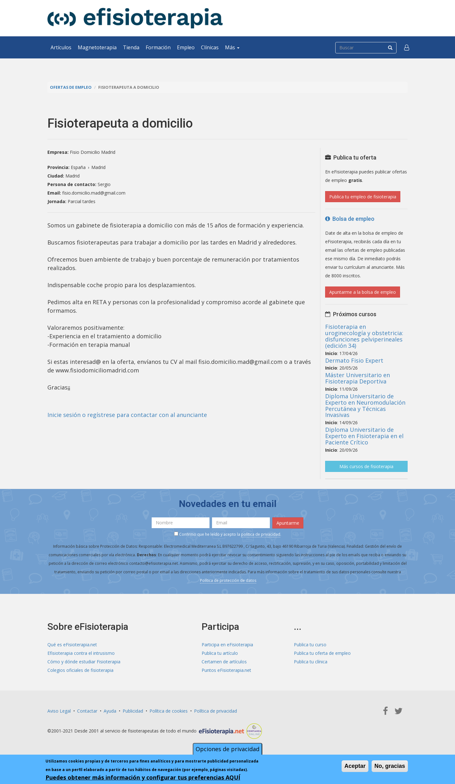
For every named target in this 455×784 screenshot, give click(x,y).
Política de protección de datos (228, 580)
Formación (158, 47)
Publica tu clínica (310, 662)
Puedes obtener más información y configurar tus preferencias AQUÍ (143, 777)
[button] (406, 47)
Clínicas (210, 47)
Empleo (186, 47)
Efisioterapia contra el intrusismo (81, 653)
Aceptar (355, 766)
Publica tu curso (310, 645)
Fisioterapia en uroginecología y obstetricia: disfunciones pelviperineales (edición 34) (364, 336)
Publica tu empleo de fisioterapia (362, 197)
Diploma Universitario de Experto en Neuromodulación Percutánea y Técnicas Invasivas (365, 405)
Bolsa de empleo (349, 218)
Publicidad (133, 711)
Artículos (61, 47)
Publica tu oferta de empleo (322, 653)
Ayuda (110, 711)
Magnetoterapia (97, 47)
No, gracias (389, 766)
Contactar (87, 711)
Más (232, 47)
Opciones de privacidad (227, 749)
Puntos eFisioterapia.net (226, 670)
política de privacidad (260, 534)
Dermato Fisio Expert (354, 360)
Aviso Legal (59, 711)
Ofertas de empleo (71, 87)
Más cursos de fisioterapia (366, 466)
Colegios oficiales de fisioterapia (80, 670)
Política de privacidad (215, 711)
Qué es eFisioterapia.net (72, 645)
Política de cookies (168, 711)
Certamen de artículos (224, 662)
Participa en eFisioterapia (227, 645)
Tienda (131, 47)
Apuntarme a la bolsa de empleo (362, 292)
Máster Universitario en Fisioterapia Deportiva (357, 378)
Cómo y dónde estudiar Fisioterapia (83, 662)
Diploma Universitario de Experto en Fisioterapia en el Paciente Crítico (364, 436)
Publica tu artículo (220, 653)
